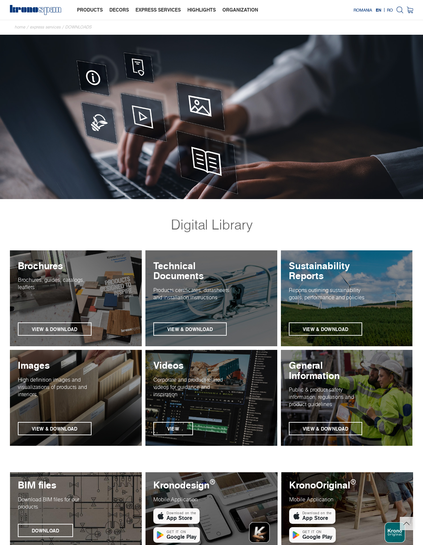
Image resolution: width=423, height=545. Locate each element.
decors (119, 9)
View (173, 428)
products (90, 9)
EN (378, 10)
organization (240, 9)
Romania (363, 10)
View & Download (55, 329)
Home (20, 27)
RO (390, 10)
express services (158, 9)
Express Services (45, 27)
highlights (201, 9)
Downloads (78, 27)
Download (45, 530)
